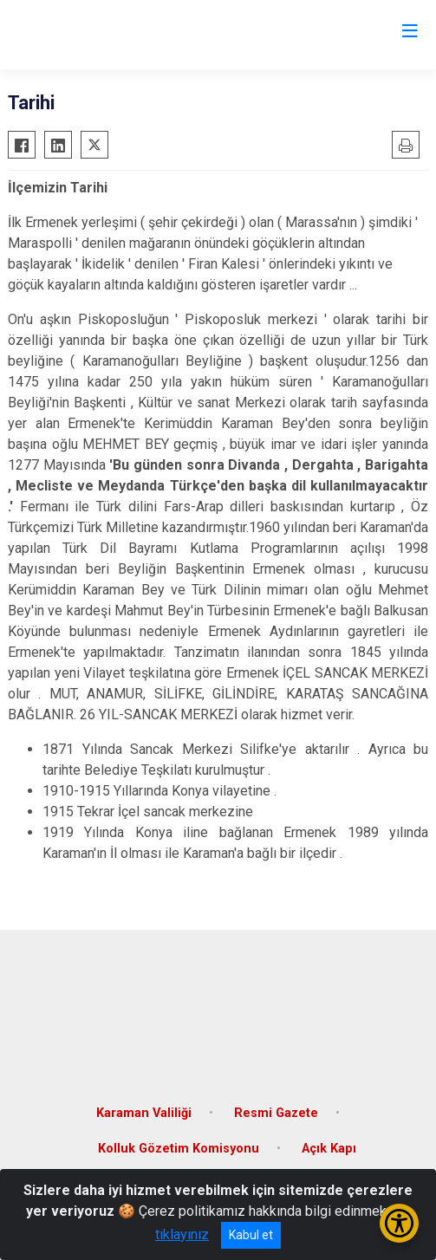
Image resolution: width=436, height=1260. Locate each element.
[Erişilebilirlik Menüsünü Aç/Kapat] (399, 1223)
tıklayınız (182, 1234)
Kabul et (251, 1235)
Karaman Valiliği (144, 1113)
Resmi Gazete (276, 1113)
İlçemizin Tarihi (57, 187)
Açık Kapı (329, 1148)
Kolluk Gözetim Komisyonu (178, 1148)
